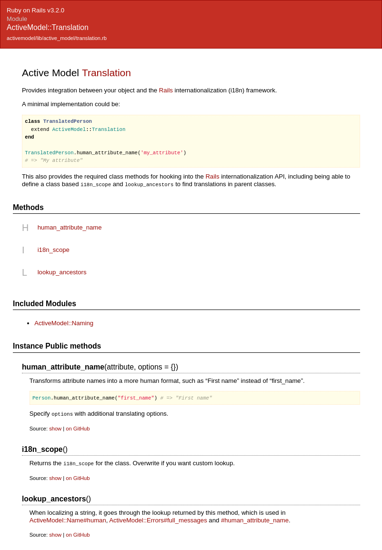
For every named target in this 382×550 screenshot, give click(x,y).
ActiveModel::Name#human (68, 518)
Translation (106, 72)
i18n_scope (54, 249)
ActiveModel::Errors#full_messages (158, 518)
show (55, 427)
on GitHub (78, 427)
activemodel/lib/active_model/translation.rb (57, 38)
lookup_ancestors (62, 271)
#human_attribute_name (255, 518)
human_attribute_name (70, 226)
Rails (166, 90)
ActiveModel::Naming (63, 322)
